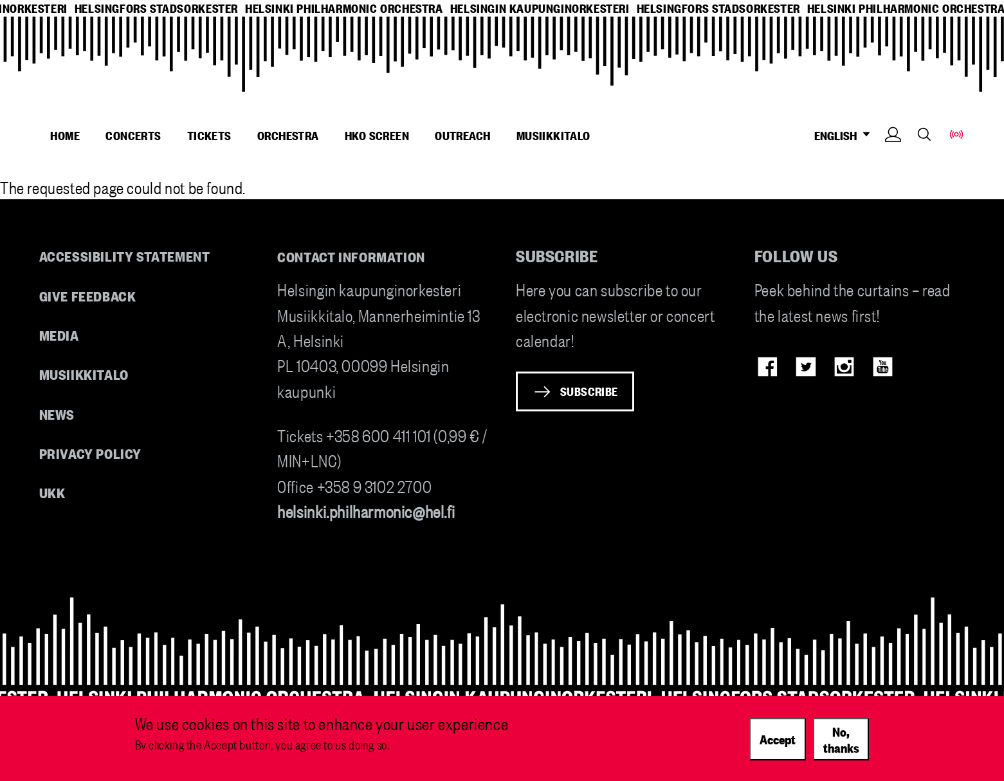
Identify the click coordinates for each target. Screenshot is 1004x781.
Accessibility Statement (124, 255)
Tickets (209, 135)
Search (924, 134)
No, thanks (841, 746)
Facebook (767, 367)
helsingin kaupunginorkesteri (540, 8)
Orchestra (288, 135)
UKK (52, 492)
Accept (778, 746)
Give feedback (87, 295)
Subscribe (589, 390)
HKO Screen (377, 135)
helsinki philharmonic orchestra (344, 8)
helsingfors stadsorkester (156, 8)
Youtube (883, 367)
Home (65, 135)
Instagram (844, 367)
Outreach (462, 135)
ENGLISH (846, 135)
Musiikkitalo (553, 135)
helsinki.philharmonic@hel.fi (366, 510)
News (57, 413)
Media (59, 334)
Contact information (351, 256)
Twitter (805, 367)
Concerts (133, 135)
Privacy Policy (90, 453)
